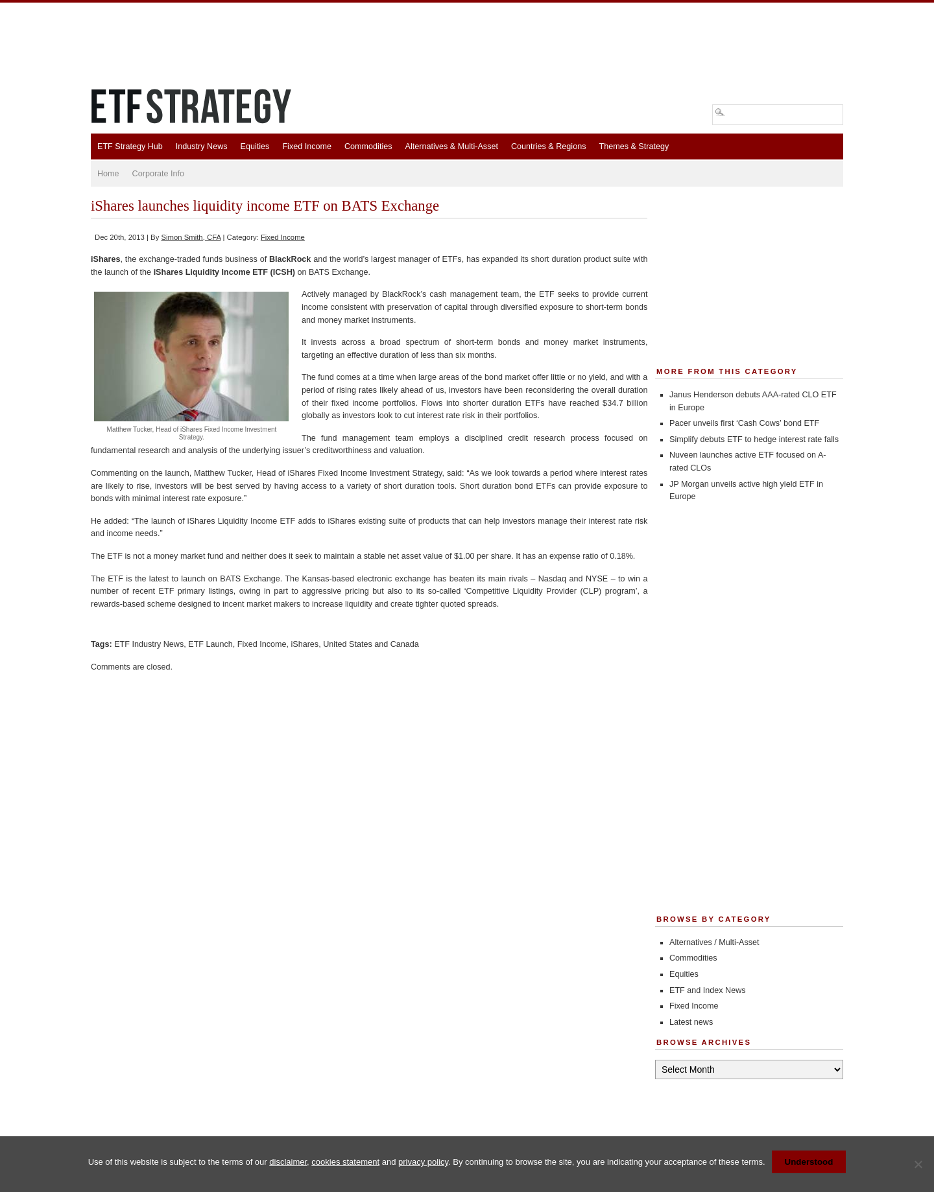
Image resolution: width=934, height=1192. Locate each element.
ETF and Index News (707, 990)
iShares (304, 644)
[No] (917, 1164)
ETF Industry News (149, 644)
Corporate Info (158, 173)
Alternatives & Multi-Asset (451, 146)
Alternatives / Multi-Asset (714, 942)
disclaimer (288, 1162)
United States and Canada (371, 644)
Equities (255, 146)
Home (108, 173)
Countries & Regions (548, 146)
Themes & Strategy (634, 146)
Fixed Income (306, 146)
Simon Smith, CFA (191, 237)
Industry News (202, 146)
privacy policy (423, 1162)
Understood (809, 1162)
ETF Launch (210, 644)
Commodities (368, 146)
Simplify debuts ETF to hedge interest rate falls (754, 439)
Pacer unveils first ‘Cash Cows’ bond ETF (744, 423)
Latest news (691, 1022)
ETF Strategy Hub (130, 146)
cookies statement (345, 1162)
